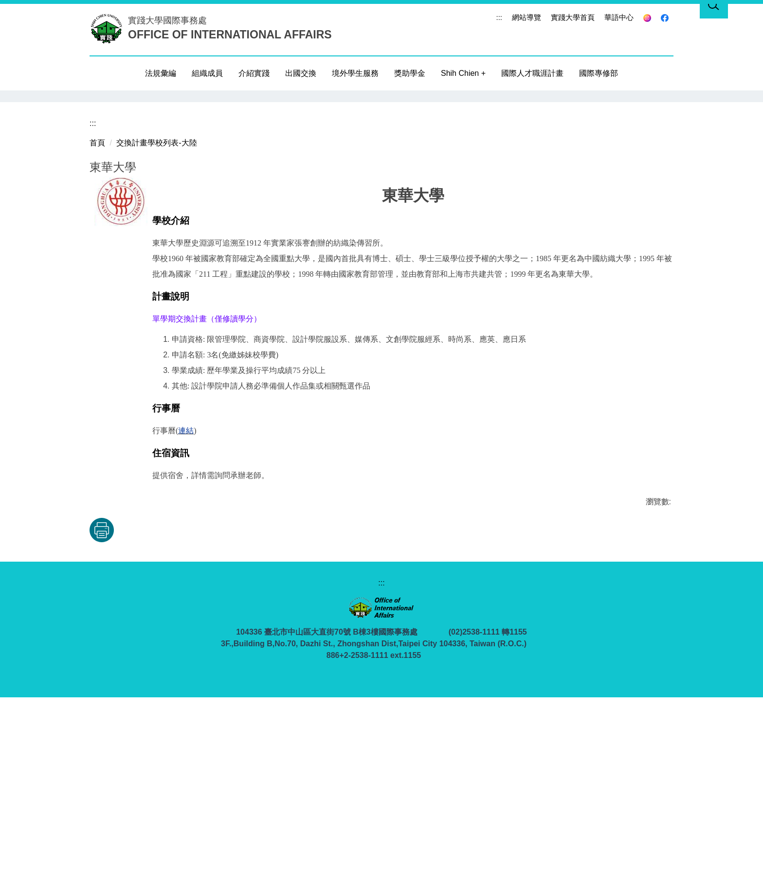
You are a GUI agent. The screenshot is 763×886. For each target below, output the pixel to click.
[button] (102, 190)
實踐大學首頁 (573, 17)
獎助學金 (409, 73)
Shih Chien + (463, 73)
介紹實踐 (254, 73)
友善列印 (133, 719)
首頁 (97, 331)
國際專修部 (598, 73)
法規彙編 (160, 73)
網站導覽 (526, 17)
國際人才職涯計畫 (532, 73)
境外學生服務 (355, 73)
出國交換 (300, 73)
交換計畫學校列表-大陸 (156, 331)
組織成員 (207, 73)
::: (499, 17)
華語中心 (619, 17)
